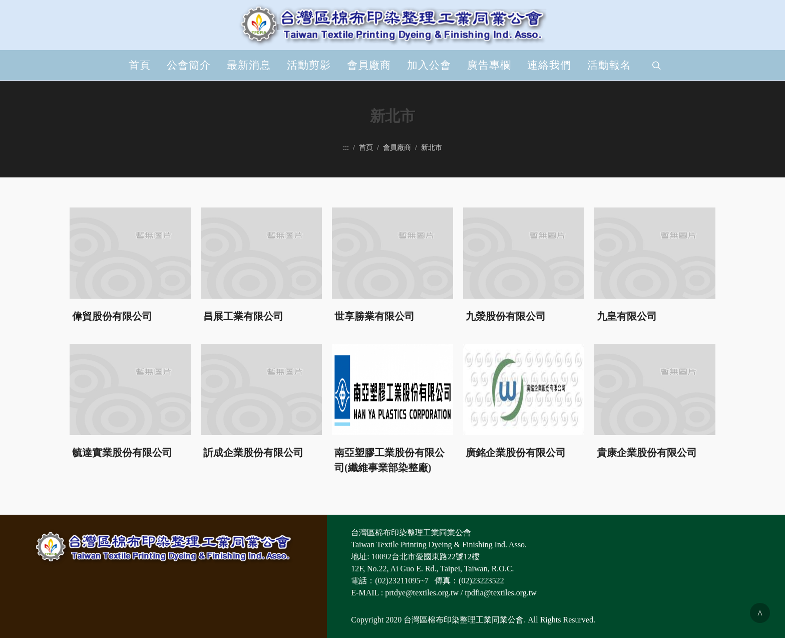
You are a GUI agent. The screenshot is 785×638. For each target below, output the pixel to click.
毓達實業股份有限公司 (122, 452)
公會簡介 (189, 65)
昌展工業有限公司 (243, 315)
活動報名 (609, 65)
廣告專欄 (489, 65)
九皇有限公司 (627, 315)
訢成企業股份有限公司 (253, 452)
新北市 (431, 147)
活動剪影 (309, 65)
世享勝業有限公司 (374, 315)
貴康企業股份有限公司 (647, 452)
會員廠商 (369, 65)
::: (346, 147)
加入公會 (429, 65)
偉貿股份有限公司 (112, 315)
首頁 (140, 65)
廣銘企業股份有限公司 (516, 452)
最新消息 (249, 65)
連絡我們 (549, 65)
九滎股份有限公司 (506, 315)
